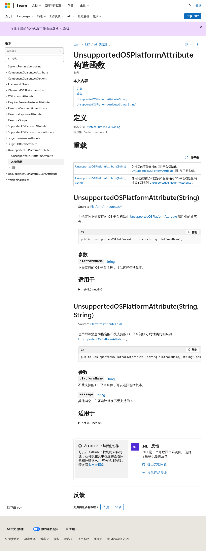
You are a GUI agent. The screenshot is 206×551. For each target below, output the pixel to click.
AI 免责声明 (12, 539)
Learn (76, 44)
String (110, 261)
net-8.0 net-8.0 (92, 289)
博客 (43, 539)
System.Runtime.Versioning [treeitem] (24, 66)
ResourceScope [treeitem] (17, 120)
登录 (198, 5)
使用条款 (83, 539)
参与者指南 (96, 464)
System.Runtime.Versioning (103, 127)
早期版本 (30, 539)
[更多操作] (197, 44)
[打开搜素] (190, 5)
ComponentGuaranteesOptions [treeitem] (27, 78)
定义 (79, 88)
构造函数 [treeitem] (17, 162)
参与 (57, 539)
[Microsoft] (7, 5)
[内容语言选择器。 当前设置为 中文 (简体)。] (16, 529)
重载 (79, 94)
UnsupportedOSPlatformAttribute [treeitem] (32, 156)
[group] (139, 357)
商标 (96, 539)
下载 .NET (193, 16)
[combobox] (34, 51)
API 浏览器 (101, 44)
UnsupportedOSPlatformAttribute (152, 171)
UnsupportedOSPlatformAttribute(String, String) (106, 104)
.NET (87, 44)
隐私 (67, 539)
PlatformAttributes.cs (105, 206)
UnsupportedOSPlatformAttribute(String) (102, 99)
